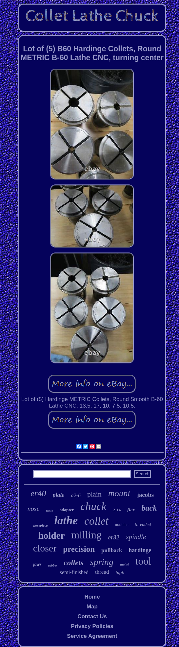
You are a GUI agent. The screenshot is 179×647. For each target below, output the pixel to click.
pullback (111, 550)
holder (51, 535)
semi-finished (74, 572)
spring (102, 562)
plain (94, 494)
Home (92, 597)
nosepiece (40, 525)
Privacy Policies (92, 626)
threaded (143, 524)
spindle (136, 537)
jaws (37, 564)
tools (49, 511)
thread (102, 572)
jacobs (145, 494)
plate (59, 495)
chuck (93, 506)
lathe (66, 520)
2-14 (117, 509)
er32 (114, 537)
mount (119, 493)
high (119, 572)
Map (92, 606)
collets (73, 563)
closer (45, 548)
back (149, 508)
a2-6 (76, 495)
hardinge (140, 550)
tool (143, 561)
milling (86, 535)
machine (122, 524)
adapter (67, 509)
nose (34, 508)
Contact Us (92, 616)
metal (124, 564)
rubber (52, 565)
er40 (38, 493)
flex (131, 509)
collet (96, 521)
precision (79, 549)
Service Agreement (92, 636)
